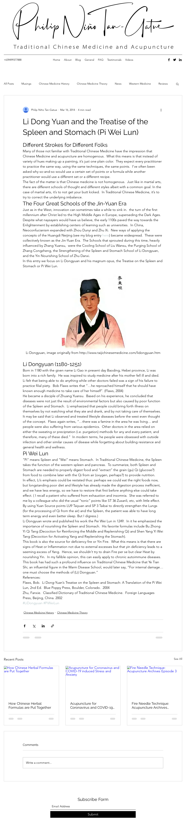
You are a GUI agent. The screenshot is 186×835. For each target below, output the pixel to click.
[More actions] (161, 110)
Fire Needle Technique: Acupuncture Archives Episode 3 (150, 705)
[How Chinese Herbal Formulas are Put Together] (31, 681)
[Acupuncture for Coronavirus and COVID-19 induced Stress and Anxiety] (93, 681)
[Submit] (93, 814)
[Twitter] (175, 60)
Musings (26, 83)
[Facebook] (169, 60)
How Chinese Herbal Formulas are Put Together (30, 705)
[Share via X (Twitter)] (34, 626)
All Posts (9, 83)
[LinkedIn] (180, 60)
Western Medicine (140, 83)
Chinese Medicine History (54, 83)
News (118, 83)
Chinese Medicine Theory (92, 83)
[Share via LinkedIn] (43, 626)
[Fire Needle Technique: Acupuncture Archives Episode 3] (154, 681)
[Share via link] (52, 626)
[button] (177, 83)
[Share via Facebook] (24, 626)
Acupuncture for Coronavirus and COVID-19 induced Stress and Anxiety (92, 705)
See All (178, 659)
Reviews (163, 83)
